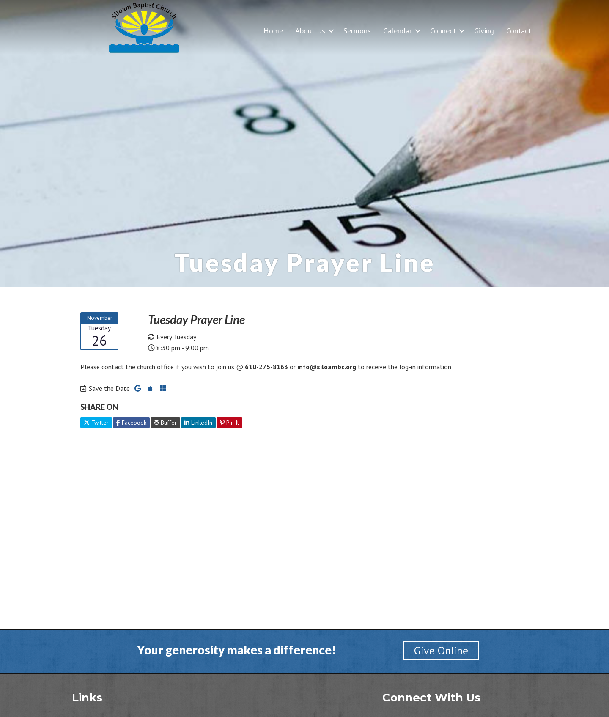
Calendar (397, 31)
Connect (443, 31)
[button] (331, 31)
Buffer (165, 422)
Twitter (96, 422)
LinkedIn (198, 422)
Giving (484, 31)
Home (273, 31)
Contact (518, 31)
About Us (310, 31)
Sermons (357, 31)
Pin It (229, 422)
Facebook (131, 422)
